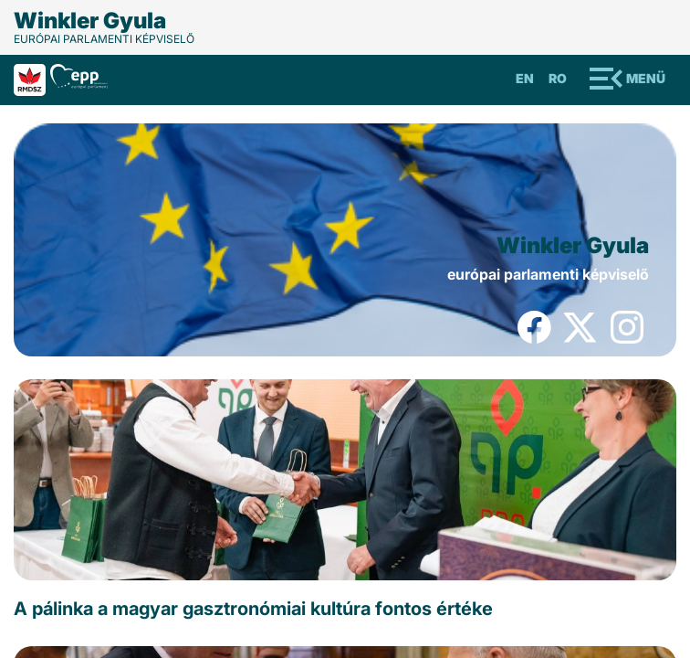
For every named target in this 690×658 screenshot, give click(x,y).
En (525, 78)
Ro (558, 78)
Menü (645, 78)
